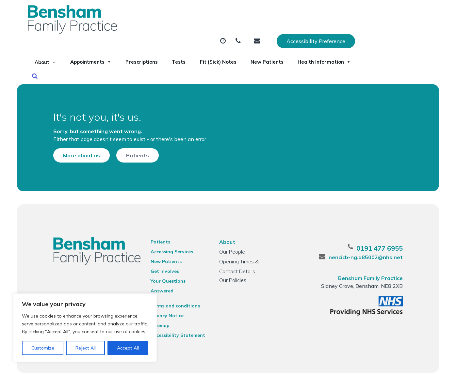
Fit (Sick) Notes (321, 32)
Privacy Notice (165, 298)
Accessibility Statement (176, 318)
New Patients (378, 32)
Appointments (169, 32)
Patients (133, 144)
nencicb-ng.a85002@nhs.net (370, 248)
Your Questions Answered (178, 272)
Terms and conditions (173, 288)
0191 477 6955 (384, 239)
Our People (232, 243)
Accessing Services (170, 243)
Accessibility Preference (382, 12)
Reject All (85, 348)
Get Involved (163, 262)
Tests (273, 32)
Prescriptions (228, 32)
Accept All (128, 348)
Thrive (411, 365)
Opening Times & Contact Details (248, 253)
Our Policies (232, 271)
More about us (76, 144)
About (115, 32)
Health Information (132, 55)
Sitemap (158, 308)
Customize (42, 348)
